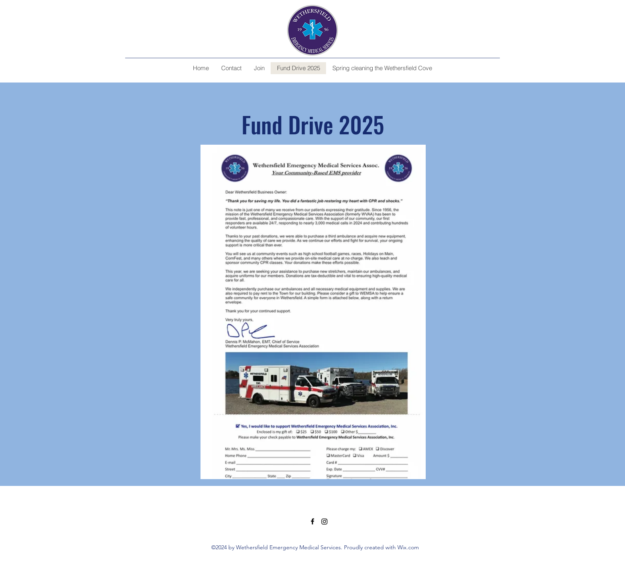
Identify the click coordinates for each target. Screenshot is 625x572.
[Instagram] (324, 521)
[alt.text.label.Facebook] (312, 521)
